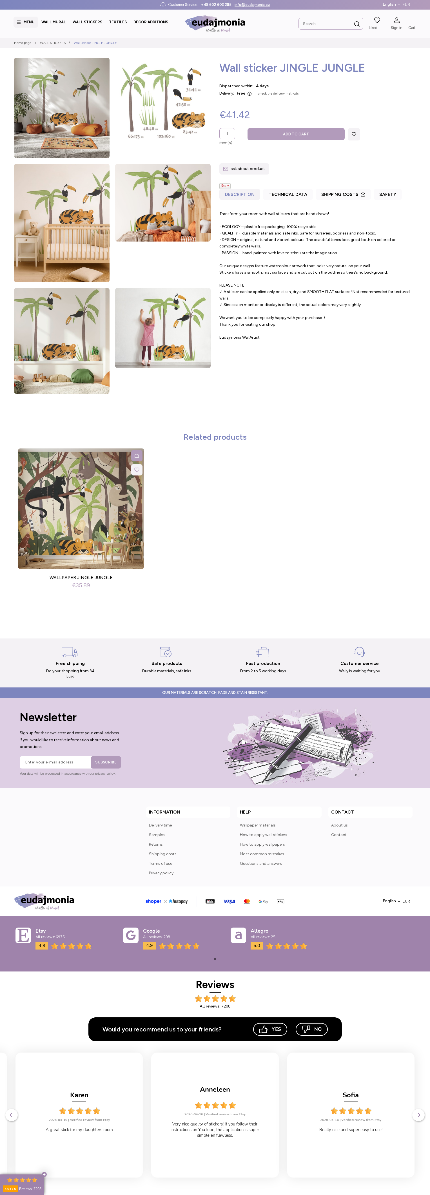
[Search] (356, 24)
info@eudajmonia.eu (252, 5)
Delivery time (160, 825)
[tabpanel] (317, 276)
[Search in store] (330, 24)
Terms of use (160, 863)
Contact (339, 834)
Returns (156, 844)
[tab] (240, 196)
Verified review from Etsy (90, 1114)
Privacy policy (161, 873)
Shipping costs (163, 854)
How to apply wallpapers (262, 844)
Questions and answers (261, 863)
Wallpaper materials (258, 825)
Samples (157, 834)
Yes (270, 1029)
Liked (372, 28)
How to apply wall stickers (263, 834)
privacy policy (105, 774)
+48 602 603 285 (216, 5)
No (312, 1029)
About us (339, 825)
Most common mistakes (262, 854)
